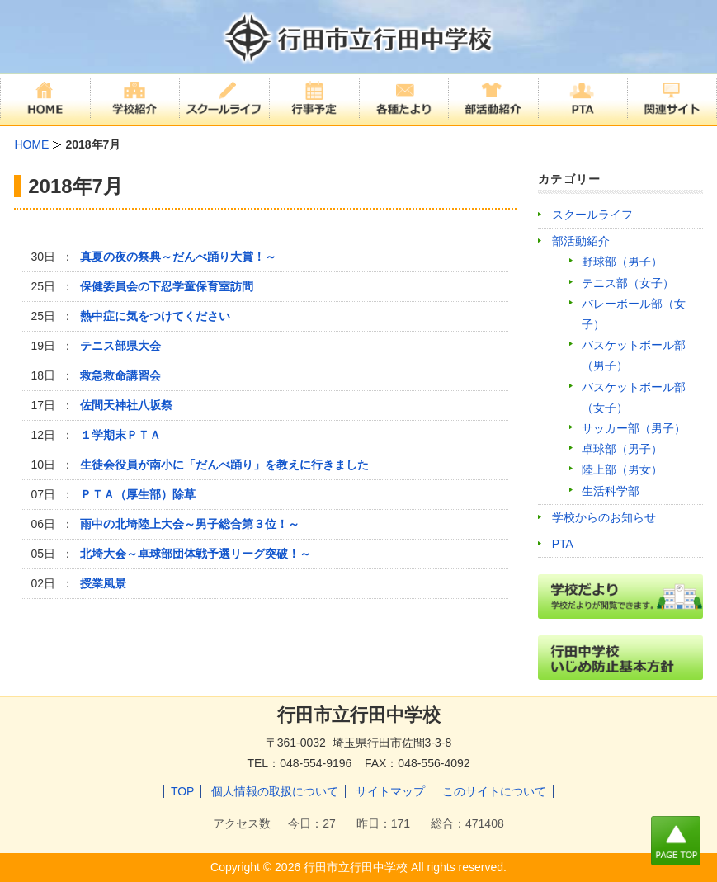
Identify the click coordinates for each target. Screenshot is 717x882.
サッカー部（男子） (634, 428)
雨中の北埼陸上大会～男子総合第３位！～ (190, 524)
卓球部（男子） (622, 448)
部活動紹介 (581, 241)
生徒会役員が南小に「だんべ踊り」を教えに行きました (224, 464)
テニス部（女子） (628, 283)
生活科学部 (610, 491)
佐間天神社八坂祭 (126, 405)
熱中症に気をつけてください (155, 316)
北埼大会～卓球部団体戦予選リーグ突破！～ (195, 553)
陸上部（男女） (622, 469)
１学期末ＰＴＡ (120, 434)
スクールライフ (592, 214)
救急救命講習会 (120, 375)
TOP (183, 791)
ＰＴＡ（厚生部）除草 (138, 494)
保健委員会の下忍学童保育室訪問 (166, 286)
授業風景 (103, 583)
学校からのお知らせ (604, 517)
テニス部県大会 (120, 345)
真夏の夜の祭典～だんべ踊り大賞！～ (178, 256)
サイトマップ (390, 791)
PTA (562, 543)
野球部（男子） (622, 261)
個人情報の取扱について (274, 791)
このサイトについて (494, 791)
